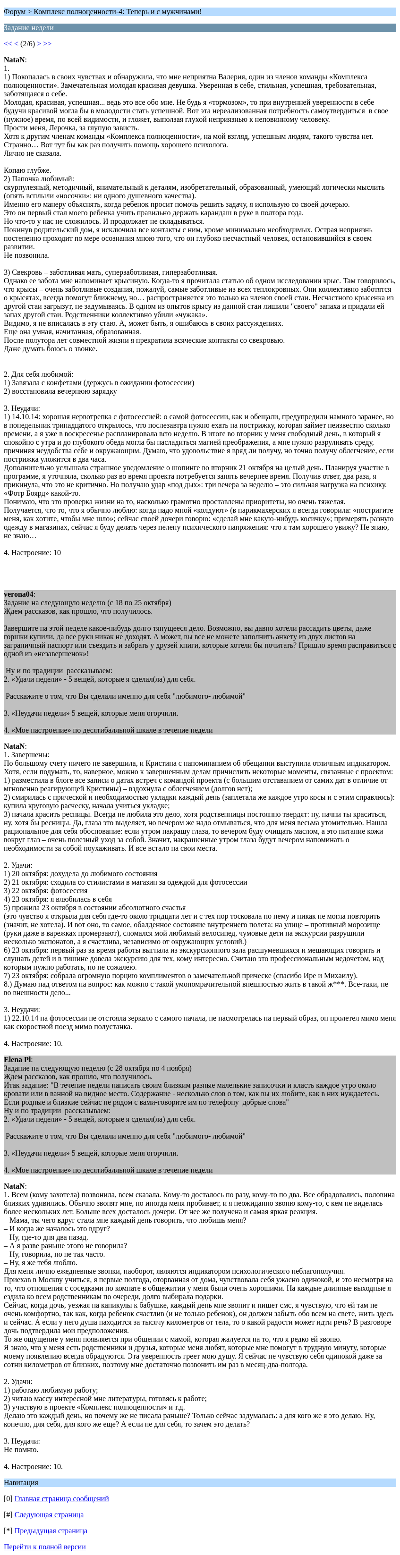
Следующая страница (49, 1515)
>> (47, 44)
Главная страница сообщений (62, 1499)
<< (8, 44)
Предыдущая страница (51, 1531)
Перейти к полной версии (45, 1547)
